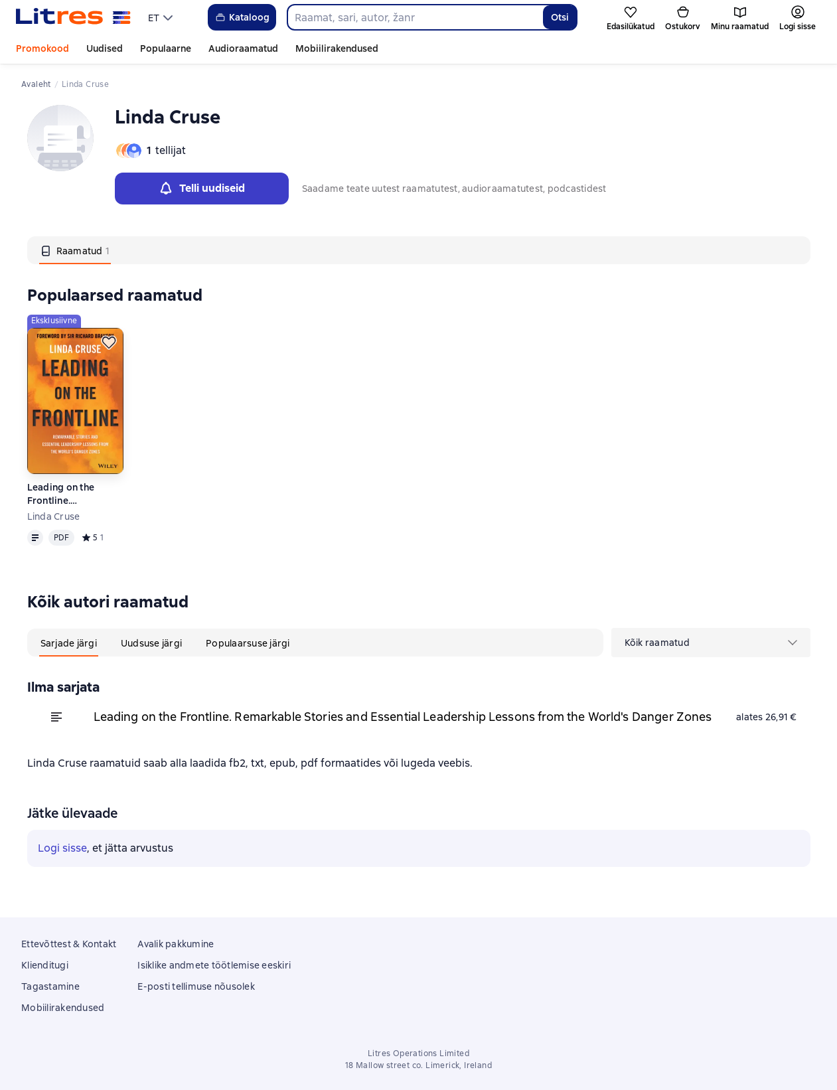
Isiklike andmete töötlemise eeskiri (214, 965)
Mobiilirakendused (336, 48)
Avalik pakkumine (175, 944)
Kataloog (241, 17)
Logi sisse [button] (62, 848)
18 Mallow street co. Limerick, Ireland (418, 1065)
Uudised (104, 48)
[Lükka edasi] (109, 342)
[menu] (162, 17)
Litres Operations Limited (418, 1053)
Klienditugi (44, 965)
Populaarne (165, 48)
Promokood (42, 48)
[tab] (75, 250)
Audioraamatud (243, 48)
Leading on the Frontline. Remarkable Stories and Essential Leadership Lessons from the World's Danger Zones (72, 494)
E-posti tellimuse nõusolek (196, 986)
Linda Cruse (53, 516)
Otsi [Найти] (560, 17)
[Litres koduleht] (73, 17)
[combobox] (415, 17)
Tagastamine (50, 986)
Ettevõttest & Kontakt (68, 944)
